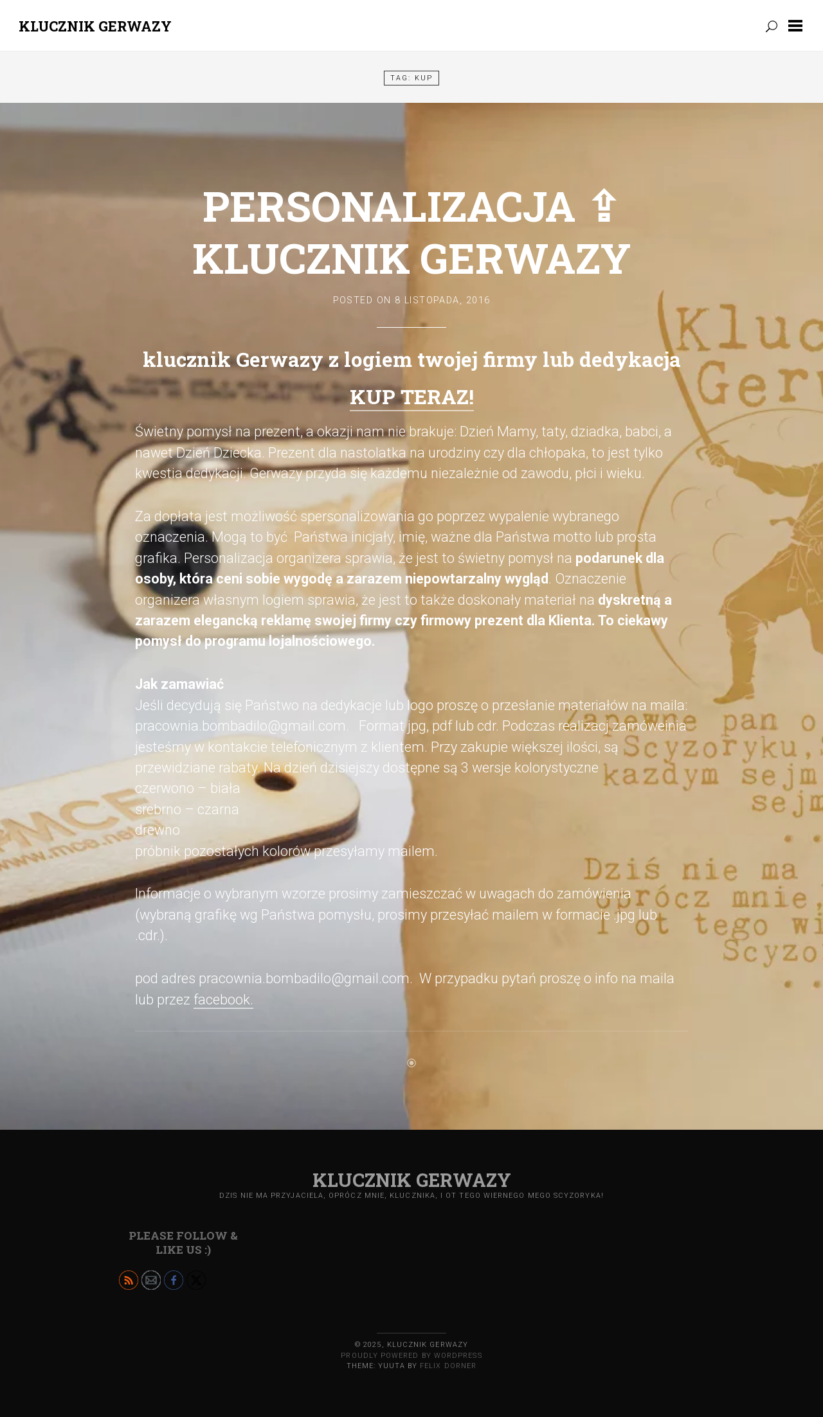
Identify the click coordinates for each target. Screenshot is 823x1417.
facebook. (223, 1000)
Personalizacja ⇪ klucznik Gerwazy (411, 231)
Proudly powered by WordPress (411, 1355)
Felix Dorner (448, 1366)
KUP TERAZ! (412, 396)
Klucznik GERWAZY (95, 26)
